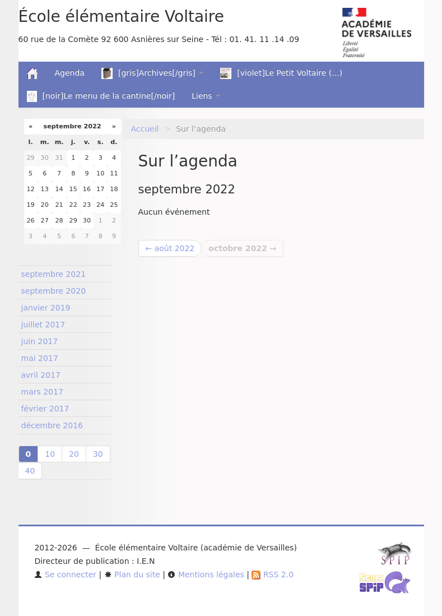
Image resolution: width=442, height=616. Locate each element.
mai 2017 (39, 358)
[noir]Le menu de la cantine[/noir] (101, 96)
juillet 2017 (43, 324)
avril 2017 (41, 374)
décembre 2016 (52, 425)
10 (50, 454)
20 (74, 454)
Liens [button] (206, 95)
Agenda (70, 72)
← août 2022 (170, 248)
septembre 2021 (53, 274)
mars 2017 (42, 391)
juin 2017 (39, 341)
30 (98, 454)
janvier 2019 (46, 307)
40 (30, 470)
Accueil (145, 128)
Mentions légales (206, 574)
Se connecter (65, 574)
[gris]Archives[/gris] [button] (152, 73)
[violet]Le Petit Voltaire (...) (281, 73)
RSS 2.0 (273, 574)
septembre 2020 (53, 290)
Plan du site (132, 574)
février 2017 (45, 408)
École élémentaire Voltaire (121, 16)
